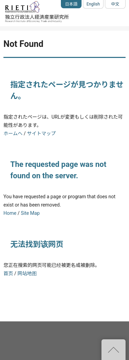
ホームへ (13, 133)
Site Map (30, 213)
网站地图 (27, 273)
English (93, 4)
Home (10, 213)
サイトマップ (41, 133)
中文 (115, 4)
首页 (8, 273)
